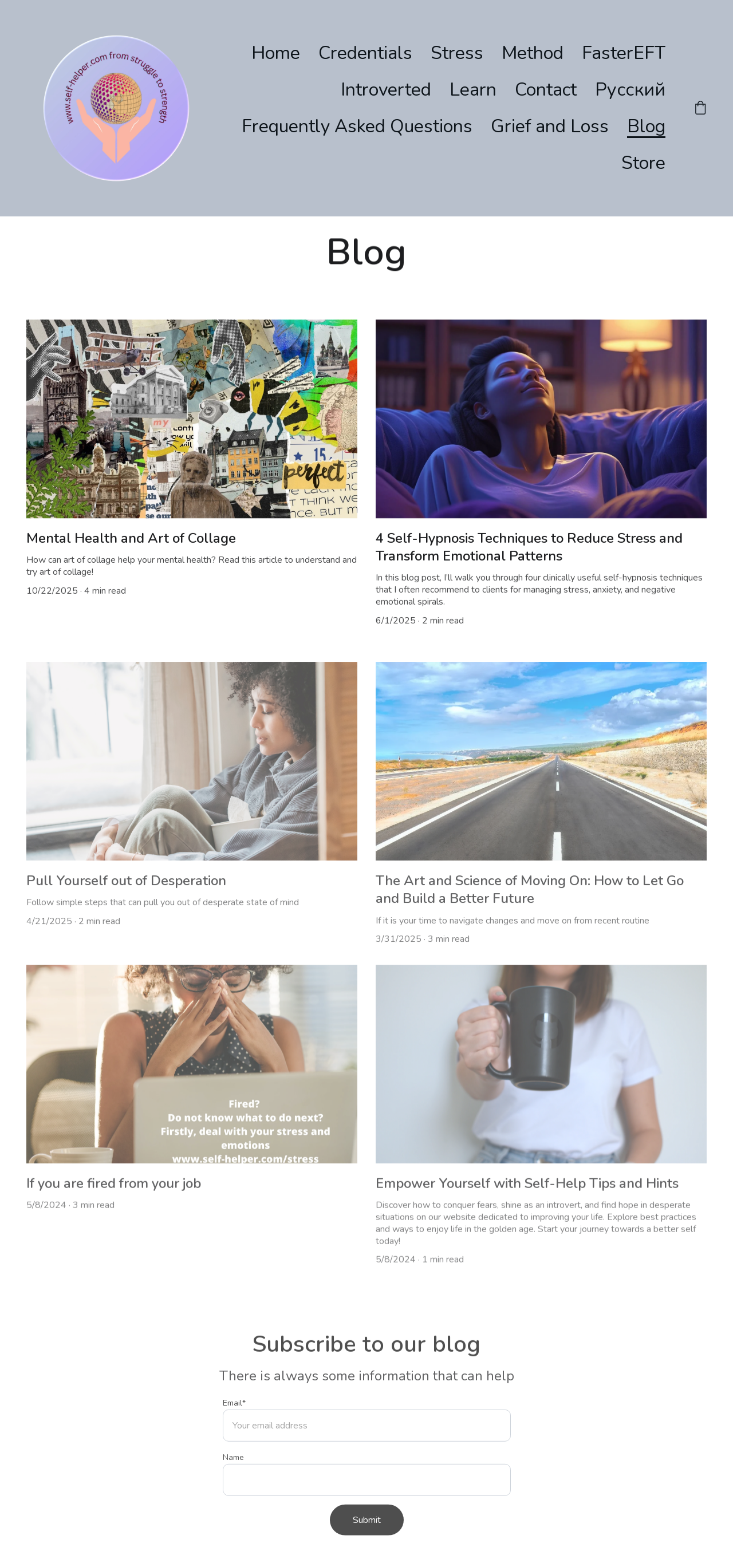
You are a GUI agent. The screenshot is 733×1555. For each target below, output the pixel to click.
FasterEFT (623, 53)
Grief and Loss (550, 126)
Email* (234, 1415)
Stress (457, 53)
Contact (546, 89)
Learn (473, 89)
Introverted (386, 89)
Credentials (365, 53)
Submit (367, 1532)
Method (532, 53)
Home (275, 53)
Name (233, 1470)
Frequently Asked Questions (357, 126)
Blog (646, 126)
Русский (630, 89)
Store (643, 163)
